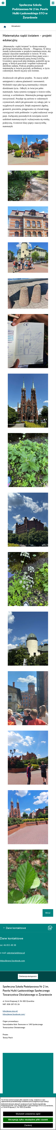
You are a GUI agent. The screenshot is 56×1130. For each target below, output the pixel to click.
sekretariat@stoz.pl (16, 953)
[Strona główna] (5, 27)
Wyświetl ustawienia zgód (28, 1114)
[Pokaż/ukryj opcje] (3, 3)
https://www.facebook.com (12, 961)
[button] (28, 164)
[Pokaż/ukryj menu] (53, 3)
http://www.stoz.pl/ (10, 1011)
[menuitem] (28, 976)
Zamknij (28, 1125)
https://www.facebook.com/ (14, 1014)
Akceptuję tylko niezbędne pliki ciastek (28, 1120)
